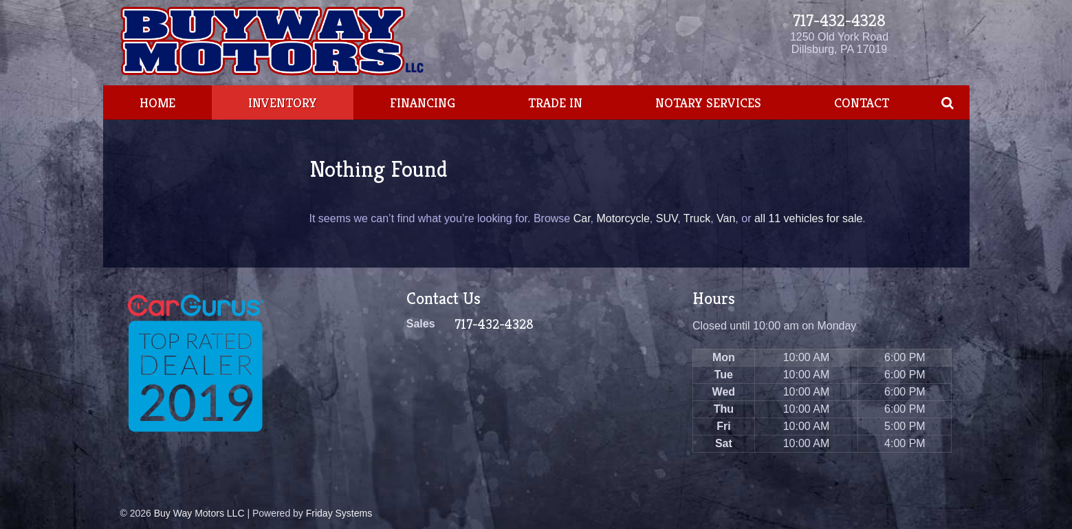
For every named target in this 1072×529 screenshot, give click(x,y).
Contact (861, 102)
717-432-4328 (839, 20)
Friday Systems (339, 513)
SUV (666, 218)
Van (726, 218)
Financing (422, 102)
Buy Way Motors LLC (199, 513)
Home (157, 102)
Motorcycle (622, 218)
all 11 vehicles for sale (808, 218)
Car (582, 218)
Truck (696, 218)
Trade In (555, 102)
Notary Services (708, 102)
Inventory (282, 102)
